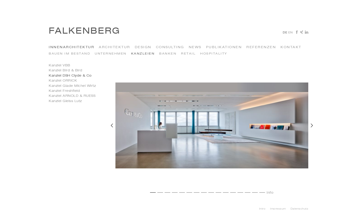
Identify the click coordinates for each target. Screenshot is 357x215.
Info (270, 192)
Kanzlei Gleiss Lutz (65, 101)
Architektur (114, 47)
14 (247, 192)
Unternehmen (111, 53)
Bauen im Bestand (69, 53)
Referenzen (261, 47)
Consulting (170, 47)
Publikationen (224, 47)
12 (233, 192)
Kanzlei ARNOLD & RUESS (72, 96)
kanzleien (143, 53)
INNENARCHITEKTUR (71, 47)
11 (226, 192)
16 (262, 192)
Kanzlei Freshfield (64, 90)
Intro (262, 209)
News (195, 47)
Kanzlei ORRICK (63, 80)
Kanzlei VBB (59, 65)
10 (218, 192)
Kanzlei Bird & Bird (65, 70)
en (290, 32)
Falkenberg (84, 31)
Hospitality (213, 53)
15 (255, 192)
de (285, 32)
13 (240, 192)
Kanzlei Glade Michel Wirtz (72, 86)
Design (143, 47)
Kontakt (290, 47)
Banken (167, 53)
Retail (188, 53)
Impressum (278, 209)
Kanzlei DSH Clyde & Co (70, 75)
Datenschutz (300, 209)
